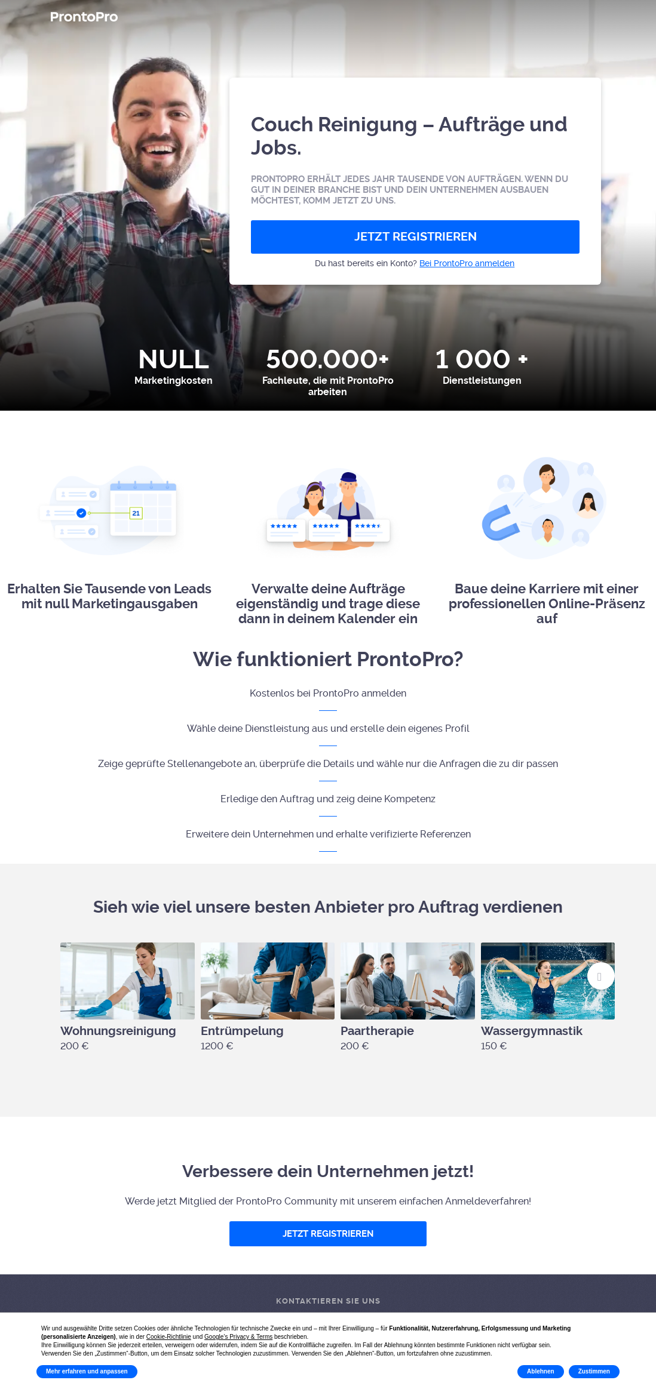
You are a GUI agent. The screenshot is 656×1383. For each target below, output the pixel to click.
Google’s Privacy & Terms (238, 1336)
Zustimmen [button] (594, 1371)
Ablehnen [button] (540, 1371)
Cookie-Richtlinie (168, 1336)
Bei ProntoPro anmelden (466, 263)
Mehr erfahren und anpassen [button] (87, 1371)
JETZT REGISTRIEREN (415, 237)
